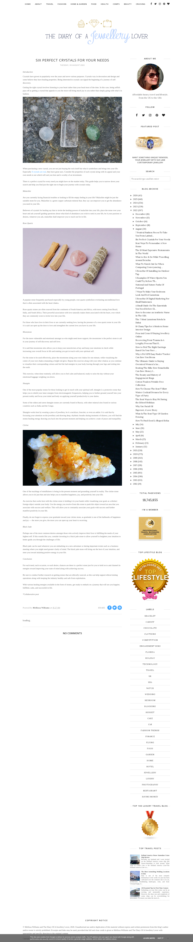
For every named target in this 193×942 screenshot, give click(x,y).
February (140, 443)
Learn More (149, 938)
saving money (150, 797)
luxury (150, 779)
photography (150, 785)
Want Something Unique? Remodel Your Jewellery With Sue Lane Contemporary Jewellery (150, 160)
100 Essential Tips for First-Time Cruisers (154, 888)
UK (150, 676)
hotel (150, 767)
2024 (135, 203)
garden (150, 754)
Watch (150, 688)
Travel (150, 670)
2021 (135, 450)
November (141, 217)
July (137, 424)
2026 (135, 195)
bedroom (150, 700)
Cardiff (150, 622)
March (139, 439)
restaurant (150, 791)
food (150, 748)
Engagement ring (150, 646)
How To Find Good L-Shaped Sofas (152, 420)
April (138, 435)
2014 (135, 476)
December (141, 214)
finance (150, 736)
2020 (135, 454)
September (141, 225)
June (138, 428)
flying (150, 742)
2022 (135, 210)
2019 (135, 458)
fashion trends (150, 730)
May (138, 431)
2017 (135, 465)
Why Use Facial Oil (144, 406)
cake (150, 718)
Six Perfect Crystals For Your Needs (153, 239)
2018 (135, 461)
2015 (135, 472)
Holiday (150, 658)
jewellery (150, 773)
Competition (150, 640)
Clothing (150, 634)
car (150, 724)
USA (150, 682)
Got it (160, 938)
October (140, 221)
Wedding (150, 694)
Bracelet (150, 616)
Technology (150, 664)
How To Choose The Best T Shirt (151, 389)
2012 (135, 484)
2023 (135, 206)
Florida (150, 652)
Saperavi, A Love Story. (146, 410)
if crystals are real (39, 172)
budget (150, 712)
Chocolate (150, 628)
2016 (135, 469)
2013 (135, 480)
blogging (150, 706)
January (139, 446)
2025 (135, 199)
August (139, 229)
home (150, 760)
